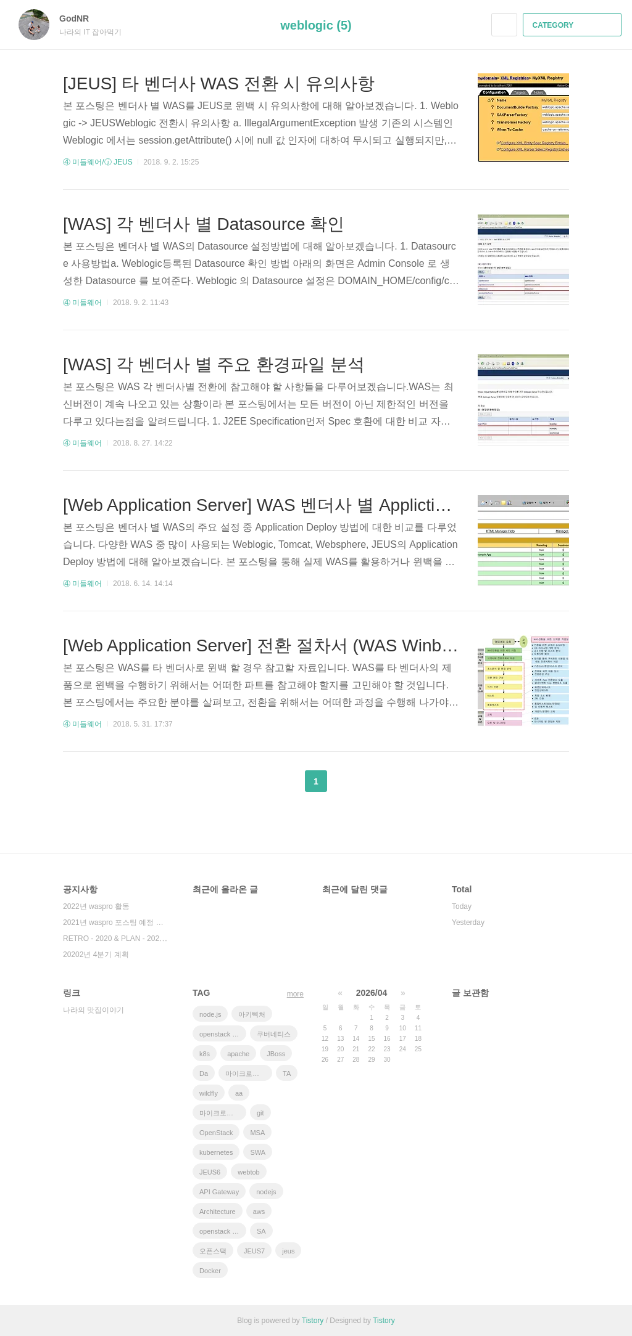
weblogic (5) (316, 25)
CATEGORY (574, 25)
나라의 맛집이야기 (93, 1010)
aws (259, 1211)
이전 (285, 781)
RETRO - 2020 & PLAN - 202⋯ (115, 938)
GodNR (80, 18)
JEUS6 (209, 1172)
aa (239, 1093)
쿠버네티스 (274, 1034)
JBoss (276, 1053)
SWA (257, 1152)
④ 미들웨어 (82, 302)
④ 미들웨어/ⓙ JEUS (98, 162)
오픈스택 (213, 1251)
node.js (210, 1014)
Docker (210, 1270)
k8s (204, 1053)
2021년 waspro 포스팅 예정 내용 (115, 922)
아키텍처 (251, 1014)
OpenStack (216, 1132)
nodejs (266, 1191)
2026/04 (372, 993)
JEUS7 (254, 1251)
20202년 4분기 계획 (96, 954)
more (295, 994)
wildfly (208, 1093)
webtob (248, 1172)
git (260, 1113)
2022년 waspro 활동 (96, 906)
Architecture (217, 1211)
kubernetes (216, 1152)
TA (287, 1073)
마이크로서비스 (222, 1113)
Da (203, 1073)
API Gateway (219, 1191)
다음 (346, 781)
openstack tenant (222, 1034)
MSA (257, 1132)
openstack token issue (222, 1231)
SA (261, 1231)
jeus (288, 1251)
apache (238, 1053)
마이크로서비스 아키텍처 (248, 1073)
